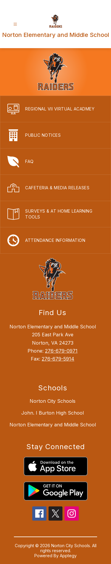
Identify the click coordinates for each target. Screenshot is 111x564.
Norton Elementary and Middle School (52, 425)
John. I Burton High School (52, 413)
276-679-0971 (61, 351)
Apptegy (68, 555)
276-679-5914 (58, 359)
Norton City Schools (52, 401)
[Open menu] (15, 24)
